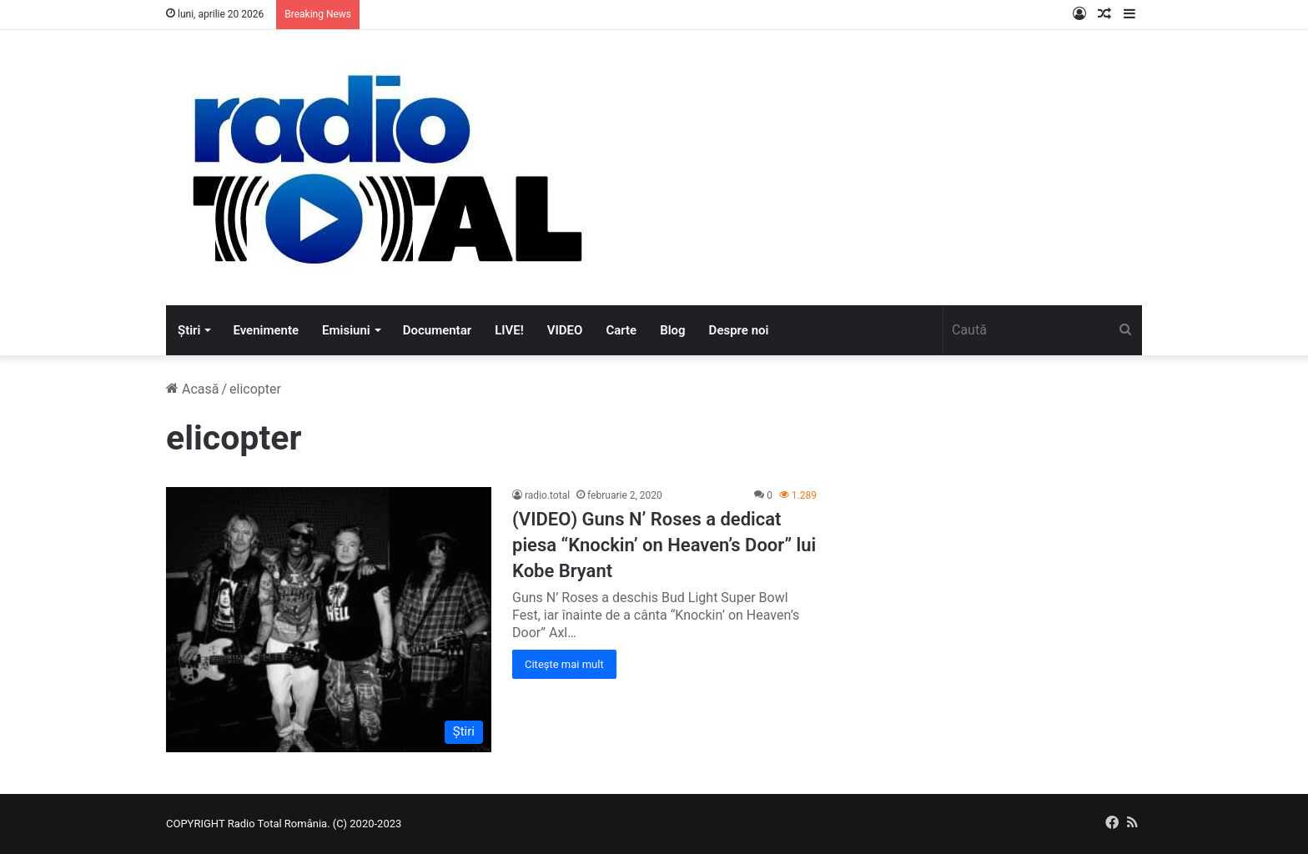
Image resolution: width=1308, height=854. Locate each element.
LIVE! (509, 330)
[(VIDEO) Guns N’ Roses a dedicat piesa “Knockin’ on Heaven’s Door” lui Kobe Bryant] (328, 619)
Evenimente (266, 330)
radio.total (547, 495)
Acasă (192, 389)
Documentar (437, 330)
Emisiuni (346, 330)
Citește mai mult (564, 664)
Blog (672, 330)
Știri (189, 330)
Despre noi (739, 330)
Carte (621, 330)
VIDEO (565, 330)
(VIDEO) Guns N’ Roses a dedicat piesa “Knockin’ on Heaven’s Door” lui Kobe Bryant (664, 545)
